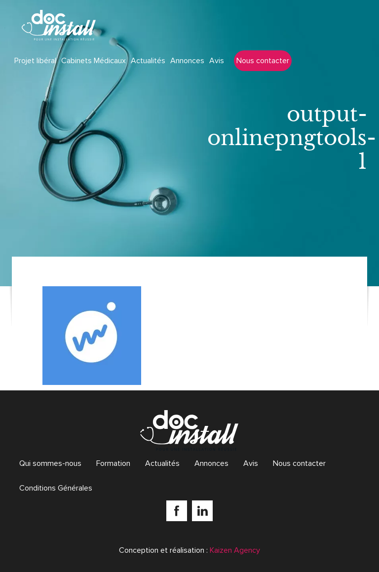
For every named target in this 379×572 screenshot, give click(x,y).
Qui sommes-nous (50, 463)
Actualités (148, 61)
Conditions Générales (55, 488)
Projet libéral (35, 61)
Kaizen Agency (235, 550)
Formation (113, 463)
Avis (216, 61)
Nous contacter (262, 61)
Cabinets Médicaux (93, 61)
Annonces (187, 61)
